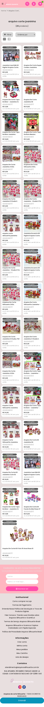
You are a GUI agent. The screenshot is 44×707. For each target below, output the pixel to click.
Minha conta (22, 646)
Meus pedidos (22, 649)
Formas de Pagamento (22, 605)
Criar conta (22, 642)
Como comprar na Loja (22, 601)
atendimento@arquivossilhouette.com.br (22, 667)
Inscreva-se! (22, 589)
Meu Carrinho (22, 653)
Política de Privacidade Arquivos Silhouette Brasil (22, 632)
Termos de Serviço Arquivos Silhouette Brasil (22, 621)
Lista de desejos (22, 657)
